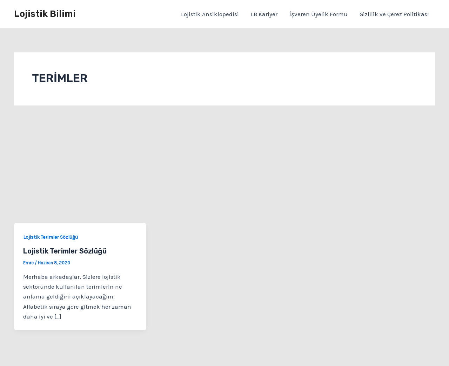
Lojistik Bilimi (45, 13)
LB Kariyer (264, 14)
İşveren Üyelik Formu (318, 14)
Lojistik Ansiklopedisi (210, 14)
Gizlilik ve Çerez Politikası (394, 14)
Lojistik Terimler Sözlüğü (50, 237)
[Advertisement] (224, 170)
